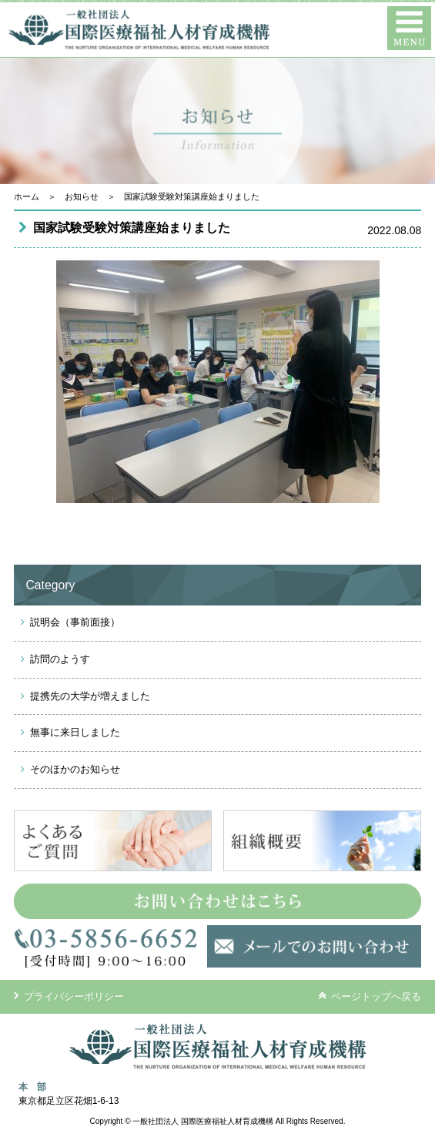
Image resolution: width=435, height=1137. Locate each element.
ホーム (26, 196)
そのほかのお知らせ (75, 769)
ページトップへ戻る (370, 996)
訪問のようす (60, 659)
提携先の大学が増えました (90, 696)
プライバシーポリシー (69, 996)
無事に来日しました (75, 732)
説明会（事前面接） (75, 622)
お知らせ (82, 196)
